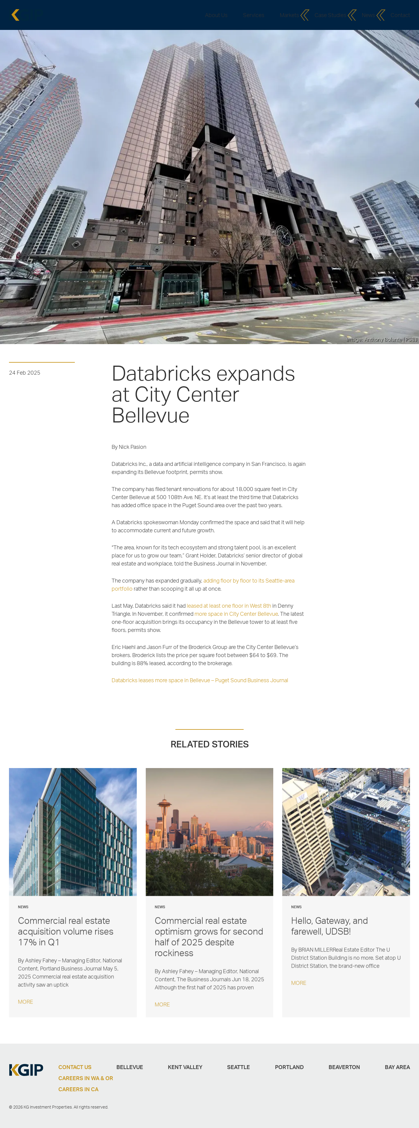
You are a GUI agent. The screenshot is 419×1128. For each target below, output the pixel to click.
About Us (216, 15)
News (368, 15)
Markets (289, 15)
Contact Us (75, 1067)
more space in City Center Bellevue (236, 613)
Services (253, 15)
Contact (400, 15)
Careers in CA (78, 1089)
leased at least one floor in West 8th (229, 605)
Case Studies (330, 15)
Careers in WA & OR (85, 1078)
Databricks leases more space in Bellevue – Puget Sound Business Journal (200, 680)
